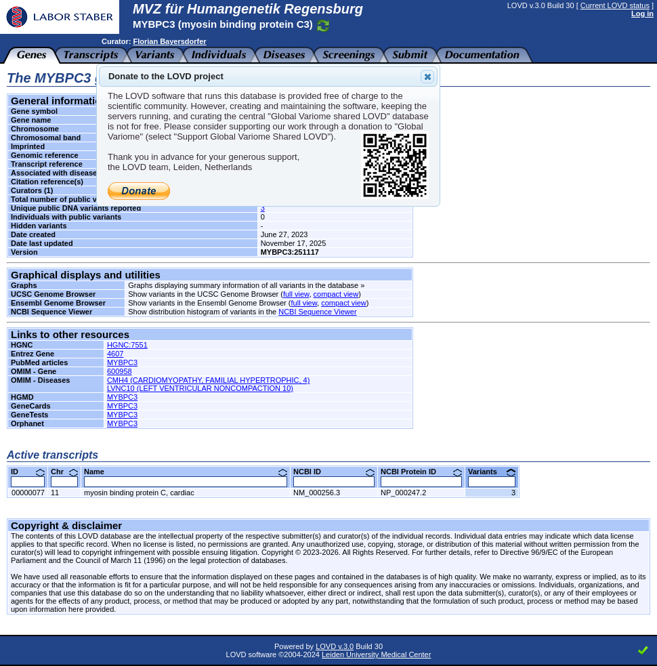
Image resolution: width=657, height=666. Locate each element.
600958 (119, 371)
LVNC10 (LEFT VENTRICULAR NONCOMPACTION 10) (200, 388)
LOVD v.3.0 (335, 646)
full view (296, 294)
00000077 (28, 492)
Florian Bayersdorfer (169, 41)
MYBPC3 (122, 362)
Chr (64, 471)
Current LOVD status (615, 5)
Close (427, 76)
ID (28, 471)
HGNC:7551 (127, 345)
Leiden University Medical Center (376, 654)
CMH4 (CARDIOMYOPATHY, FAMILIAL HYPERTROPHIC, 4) (208, 380)
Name (185, 471)
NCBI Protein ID (421, 471)
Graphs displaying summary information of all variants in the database (243, 285)
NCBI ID (334, 471)
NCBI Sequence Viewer (317, 312)
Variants (491, 471)
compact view (336, 294)
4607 (115, 354)
